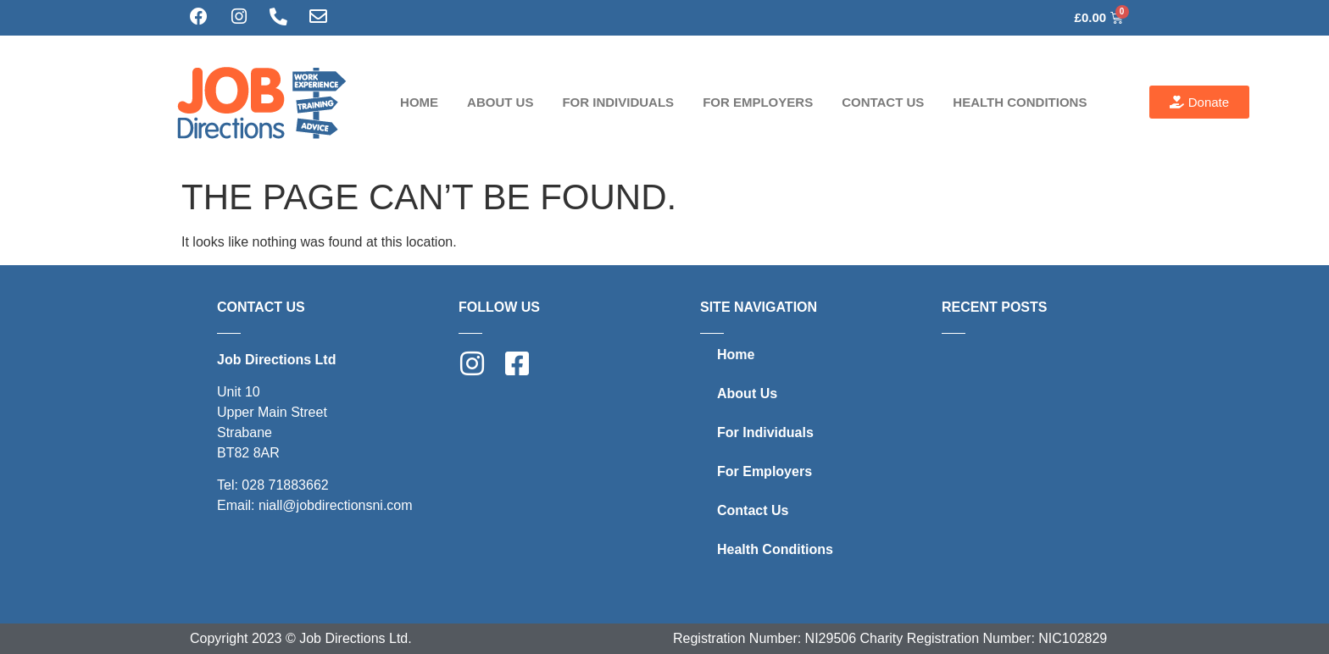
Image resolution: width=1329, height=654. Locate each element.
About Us (500, 102)
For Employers (758, 102)
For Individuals (618, 102)
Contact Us (883, 102)
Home (419, 102)
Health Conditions (1020, 102)
